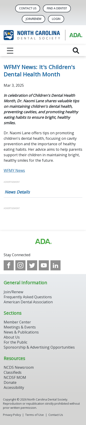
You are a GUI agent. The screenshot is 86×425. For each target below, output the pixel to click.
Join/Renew (33, 19)
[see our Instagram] (20, 265)
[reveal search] (75, 50)
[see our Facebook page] (9, 265)
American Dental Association (28, 301)
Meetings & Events (20, 327)
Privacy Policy (12, 415)
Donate (10, 382)
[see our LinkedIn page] (55, 265)
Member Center (17, 322)
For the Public (15, 342)
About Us (12, 337)
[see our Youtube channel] (44, 265)
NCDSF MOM (15, 377)
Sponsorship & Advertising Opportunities (39, 347)
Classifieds (13, 372)
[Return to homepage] (43, 35)
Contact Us (27, 8)
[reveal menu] (10, 50)
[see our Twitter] (32, 265)
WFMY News (14, 170)
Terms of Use (34, 415)
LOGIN (56, 19)
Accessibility (14, 387)
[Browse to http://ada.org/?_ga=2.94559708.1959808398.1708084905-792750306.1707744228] (43, 241)
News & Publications (21, 332)
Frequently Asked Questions (28, 296)
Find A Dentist (57, 8)
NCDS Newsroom (19, 367)
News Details (17, 192)
